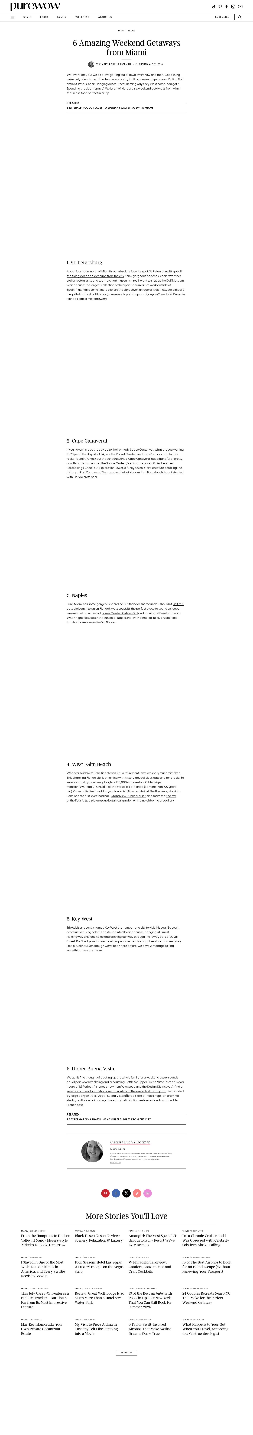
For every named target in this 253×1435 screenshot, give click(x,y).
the (72, 831)
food (44, 17)
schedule (113, 458)
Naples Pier (124, 623)
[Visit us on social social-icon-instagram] (233, 6)
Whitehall (86, 817)
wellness (82, 17)
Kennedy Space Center (133, 449)
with (121, 808)
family (62, 17)
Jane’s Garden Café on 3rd (120, 618)
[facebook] (116, 1257)
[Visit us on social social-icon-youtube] (240, 6)
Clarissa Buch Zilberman (115, 64)
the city (119, 276)
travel (131, 31)
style (27, 17)
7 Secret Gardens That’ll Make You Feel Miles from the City (109, 1184)
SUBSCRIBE (222, 17)
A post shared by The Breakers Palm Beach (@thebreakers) (113, 784)
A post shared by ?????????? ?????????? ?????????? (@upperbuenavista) (122, 1122)
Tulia (156, 623)
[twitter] (126, 1257)
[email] (147, 1257)
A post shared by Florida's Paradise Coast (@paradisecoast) (113, 589)
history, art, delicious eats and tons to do (151, 808)
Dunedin (179, 294)
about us (105, 17)
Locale (101, 294)
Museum (177, 280)
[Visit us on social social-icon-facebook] (226, 6)
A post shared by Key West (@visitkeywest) (109, 943)
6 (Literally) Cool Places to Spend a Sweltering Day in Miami (110, 108)
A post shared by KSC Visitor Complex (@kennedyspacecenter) (115, 410)
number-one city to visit (139, 963)
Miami (121, 31)
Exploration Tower (111, 468)
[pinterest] (105, 1257)
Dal (168, 280)
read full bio (115, 1227)
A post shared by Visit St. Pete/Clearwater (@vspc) (109, 224)
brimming (111, 808)
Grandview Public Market (128, 827)
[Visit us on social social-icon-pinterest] (220, 6)
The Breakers (158, 822)
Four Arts (81, 831)
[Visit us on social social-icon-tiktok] (214, 6)
